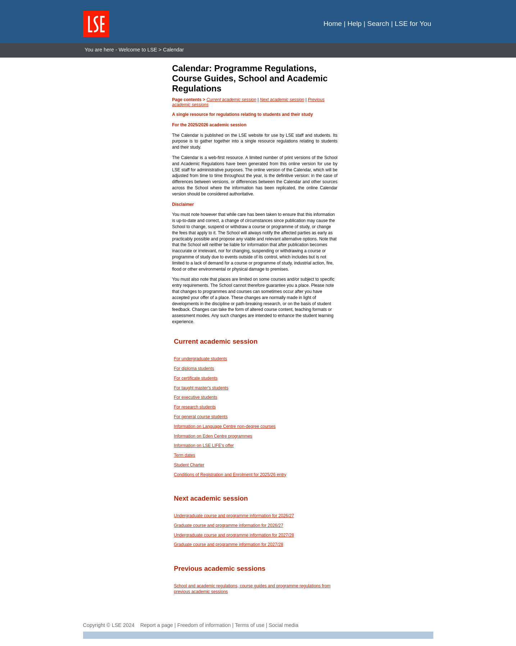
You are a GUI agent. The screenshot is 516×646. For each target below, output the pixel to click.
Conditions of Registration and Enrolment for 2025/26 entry (230, 474)
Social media (283, 625)
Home (332, 23)
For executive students (196, 397)
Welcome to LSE (138, 50)
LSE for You (413, 23)
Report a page (156, 625)
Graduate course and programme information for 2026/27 (228, 525)
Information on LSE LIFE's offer (204, 445)
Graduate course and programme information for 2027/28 (228, 544)
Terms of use (249, 625)
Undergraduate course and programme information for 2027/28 (234, 535)
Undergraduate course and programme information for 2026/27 (234, 515)
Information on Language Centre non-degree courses (225, 426)
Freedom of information (204, 625)
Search (378, 23)
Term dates (184, 455)
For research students (195, 407)
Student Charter (189, 464)
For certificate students (196, 378)
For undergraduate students (200, 358)
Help (354, 23)
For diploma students (194, 368)
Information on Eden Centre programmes (213, 436)
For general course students (201, 416)
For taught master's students (201, 387)
